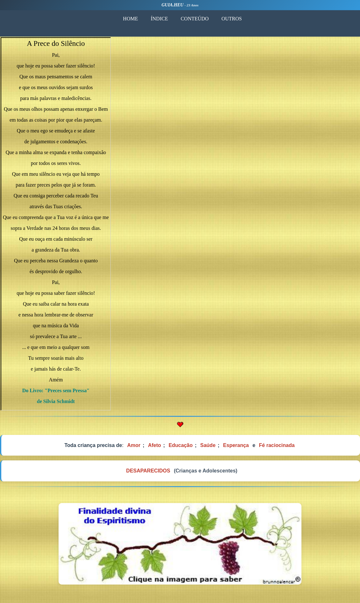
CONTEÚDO (195, 18)
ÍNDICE (159, 18)
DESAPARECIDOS (148, 470)
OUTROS (232, 18)
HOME (130, 18)
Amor (133, 445)
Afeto (154, 445)
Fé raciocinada (277, 445)
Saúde (207, 445)
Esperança (236, 445)
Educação (181, 445)
